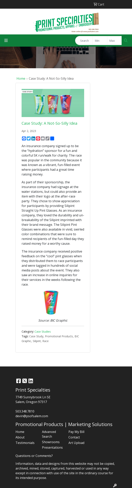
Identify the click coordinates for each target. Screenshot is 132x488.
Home (20, 78)
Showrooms (51, 442)
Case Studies (43, 331)
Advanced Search (49, 434)
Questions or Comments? (34, 456)
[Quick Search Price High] (114, 40)
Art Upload (76, 443)
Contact (74, 437)
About (20, 437)
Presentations (52, 447)
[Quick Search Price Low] (100, 40)
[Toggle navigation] (6, 40)
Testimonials (25, 443)
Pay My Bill (76, 432)
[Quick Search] (84, 40)
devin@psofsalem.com (31, 416)
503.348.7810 (24, 411)
